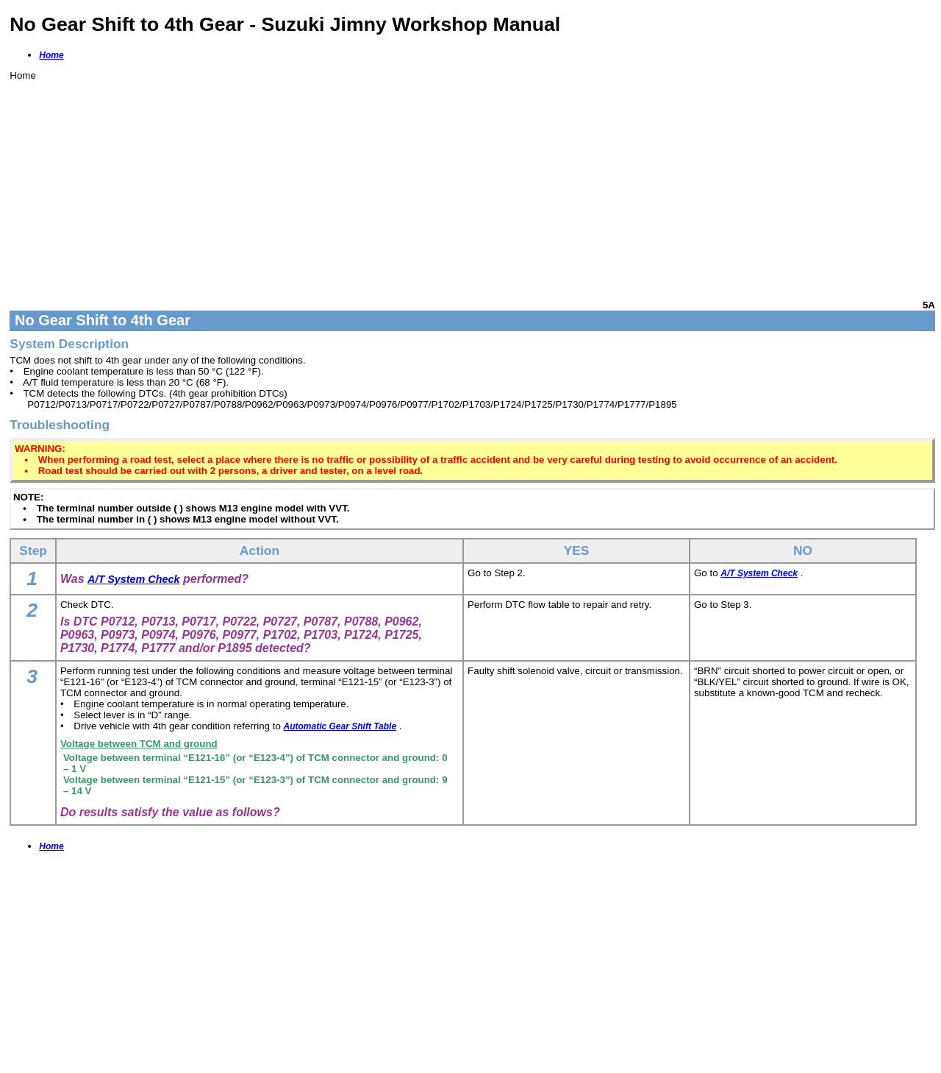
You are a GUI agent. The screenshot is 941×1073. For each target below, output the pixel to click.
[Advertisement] (451, 184)
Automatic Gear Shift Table (340, 726)
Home (51, 55)
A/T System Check (133, 579)
